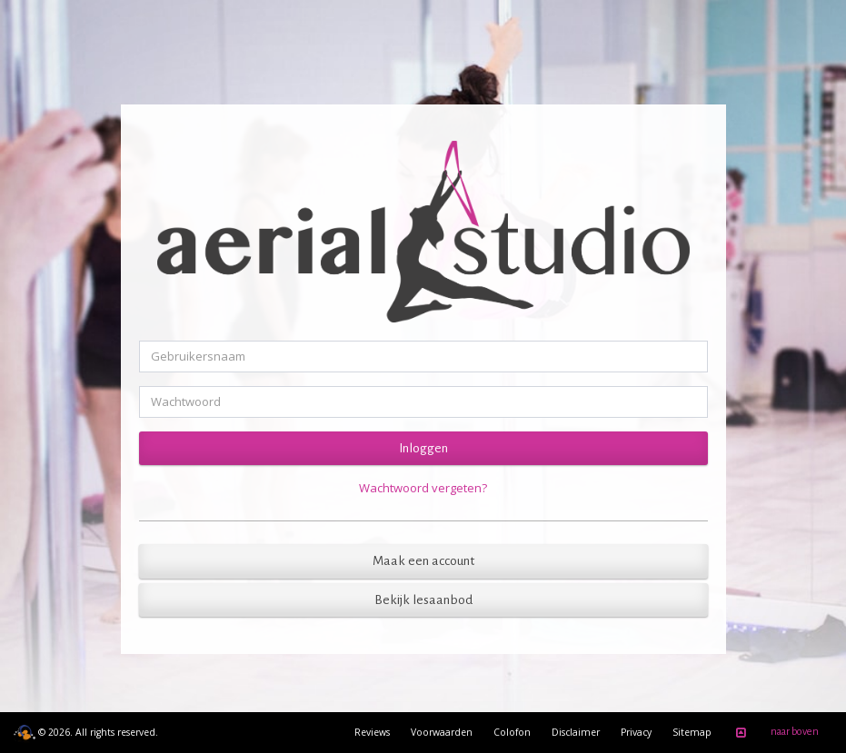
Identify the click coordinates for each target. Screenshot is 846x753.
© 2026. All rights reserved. (86, 732)
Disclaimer (576, 732)
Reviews (372, 732)
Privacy (636, 732)
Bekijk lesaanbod (423, 600)
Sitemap (692, 732)
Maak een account (423, 561)
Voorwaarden (442, 732)
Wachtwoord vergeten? (423, 488)
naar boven (774, 733)
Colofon (512, 732)
